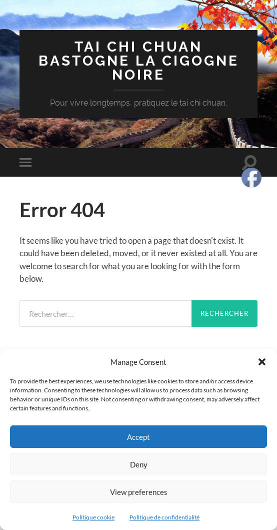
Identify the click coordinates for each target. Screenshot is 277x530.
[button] (262, 362)
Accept (138, 436)
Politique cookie (93, 517)
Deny (139, 464)
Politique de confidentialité (165, 517)
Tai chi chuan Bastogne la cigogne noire (138, 61)
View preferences (139, 491)
